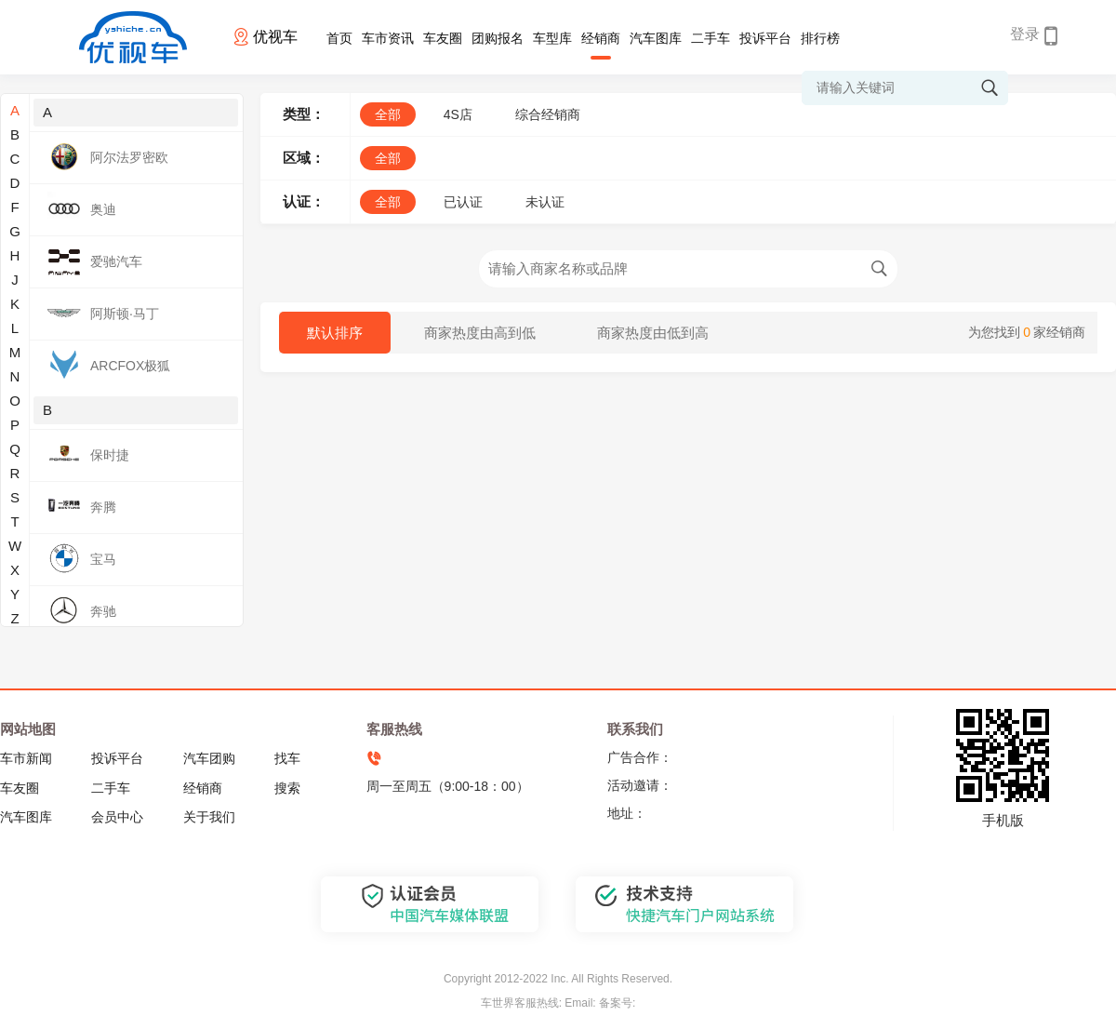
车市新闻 (26, 758)
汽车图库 (656, 38)
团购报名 (498, 38)
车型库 (552, 38)
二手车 (710, 38)
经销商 (600, 38)
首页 (339, 38)
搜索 (287, 788)
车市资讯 (388, 38)
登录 (1025, 34)
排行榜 (820, 38)
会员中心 (117, 816)
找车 (287, 758)
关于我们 (209, 816)
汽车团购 (209, 758)
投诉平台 (765, 38)
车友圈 (442, 38)
